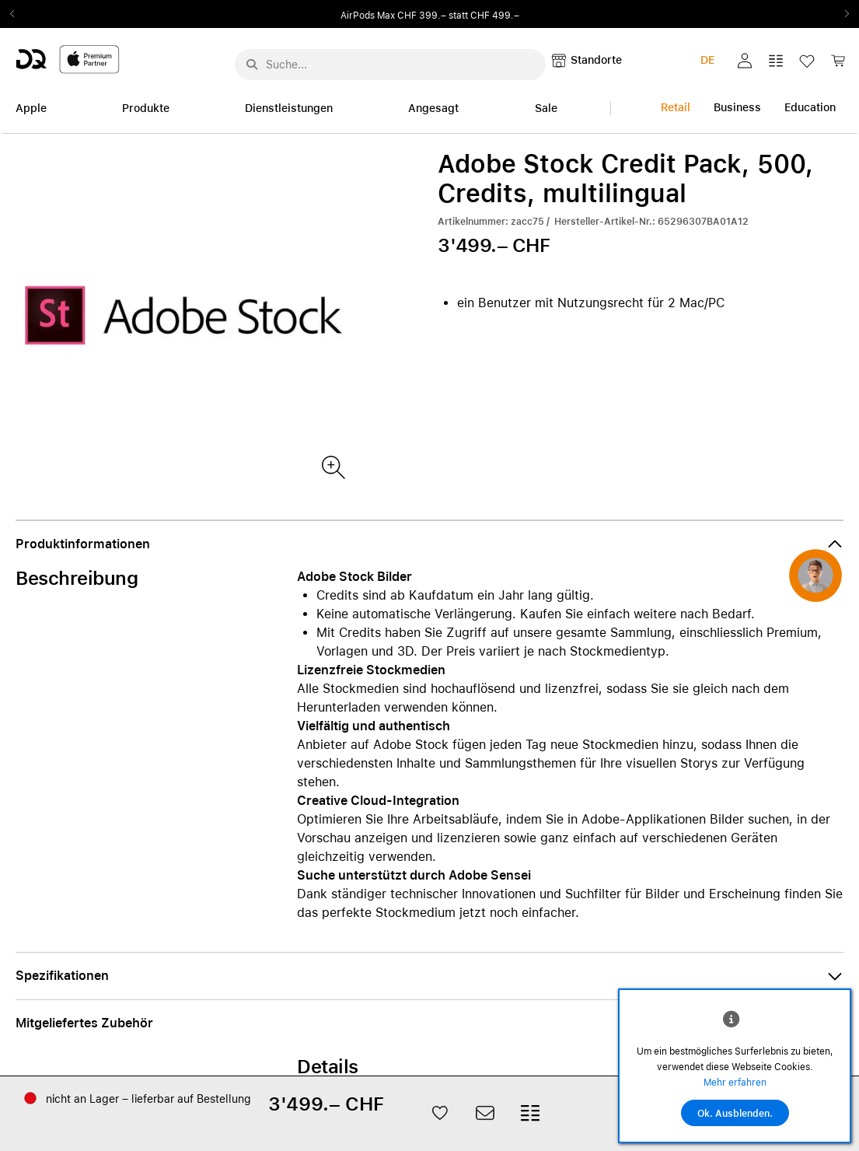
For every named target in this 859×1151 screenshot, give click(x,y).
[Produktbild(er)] (332, 466)
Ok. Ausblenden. (735, 1113)
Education (810, 107)
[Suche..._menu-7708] (390, 64)
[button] (744, 60)
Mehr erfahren (735, 1082)
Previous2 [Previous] (17, 14)
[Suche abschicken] (252, 64)
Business (737, 107)
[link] (838, 65)
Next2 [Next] (842, 14)
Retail (675, 107)
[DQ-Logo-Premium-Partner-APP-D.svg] (68, 59)
